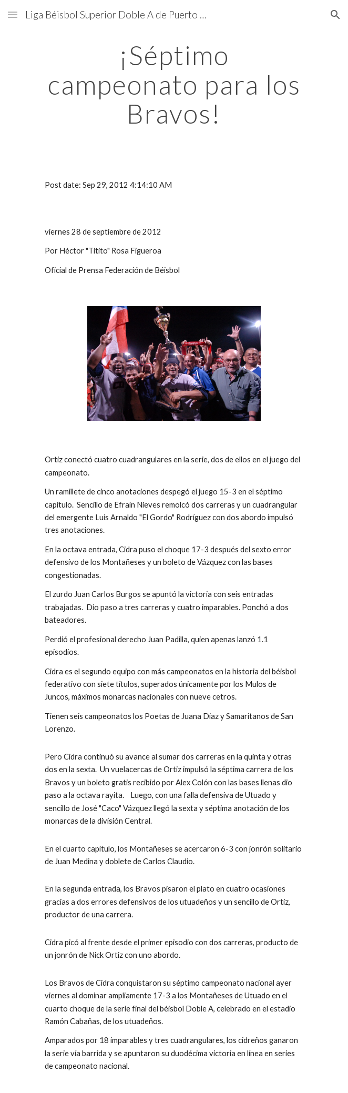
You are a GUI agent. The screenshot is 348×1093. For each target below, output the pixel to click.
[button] (12, 14)
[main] (173, 84)
